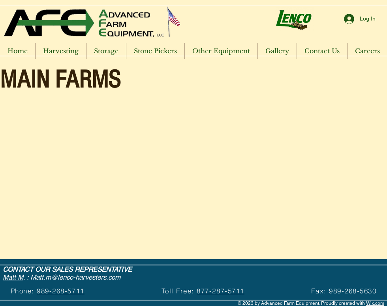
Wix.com (375, 303)
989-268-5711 (60, 291)
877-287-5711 (220, 291)
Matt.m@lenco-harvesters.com (75, 277)
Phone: (24, 291)
